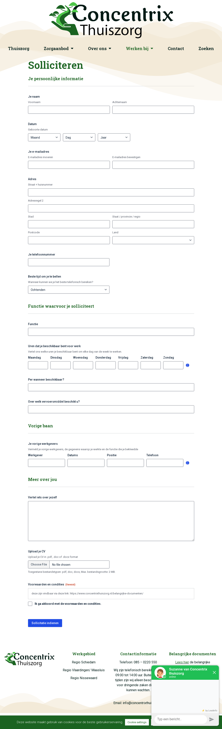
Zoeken (206, 48)
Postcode (34, 232)
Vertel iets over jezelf (42, 497)
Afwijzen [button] (177, 722)
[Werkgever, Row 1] (46, 463)
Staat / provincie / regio (126, 216)
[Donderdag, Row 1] (106, 365)
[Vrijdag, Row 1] (128, 365)
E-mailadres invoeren (40, 157)
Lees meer (195, 722)
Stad (31, 216)
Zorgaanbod (59, 48)
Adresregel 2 (35, 200)
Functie (33, 324)
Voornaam (34, 102)
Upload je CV (36, 551)
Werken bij (139, 48)
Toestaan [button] (158, 722)
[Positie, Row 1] (125, 463)
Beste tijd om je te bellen (44, 276)
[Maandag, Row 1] (38, 365)
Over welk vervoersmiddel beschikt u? (54, 401)
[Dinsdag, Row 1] (60, 365)
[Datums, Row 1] (85, 463)
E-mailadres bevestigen (126, 157)
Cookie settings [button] (137, 722)
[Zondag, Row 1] (173, 365)
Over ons (99, 48)
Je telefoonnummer (41, 254)
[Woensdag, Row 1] (83, 365)
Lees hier (182, 662)
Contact (176, 48)
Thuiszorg (18, 48)
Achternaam (119, 102)
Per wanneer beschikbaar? (46, 379)
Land (115, 232)
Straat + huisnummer (40, 184)
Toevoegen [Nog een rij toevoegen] (187, 365)
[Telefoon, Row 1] (164, 463)
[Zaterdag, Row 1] (151, 365)
